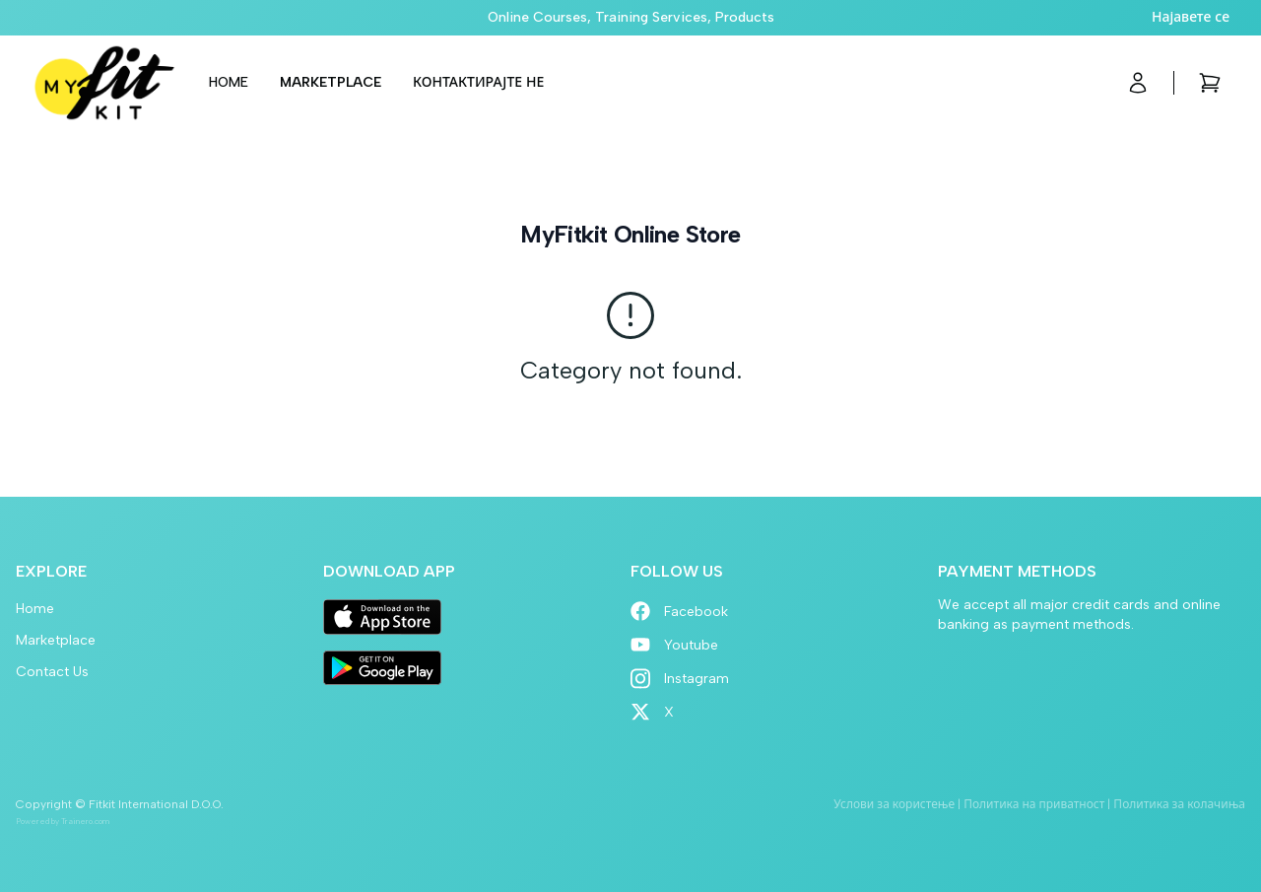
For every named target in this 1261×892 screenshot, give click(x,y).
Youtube (674, 645)
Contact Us (52, 671)
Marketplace (330, 82)
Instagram (679, 678)
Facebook (679, 611)
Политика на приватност (1033, 804)
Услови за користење (894, 804)
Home (228, 82)
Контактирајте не (478, 82)
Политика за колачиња (1179, 804)
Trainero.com (85, 821)
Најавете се (1190, 17)
